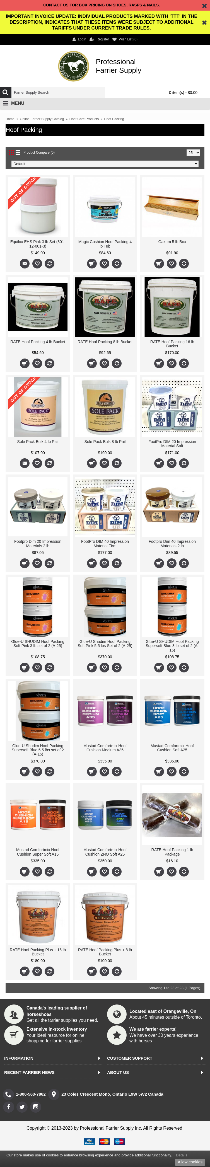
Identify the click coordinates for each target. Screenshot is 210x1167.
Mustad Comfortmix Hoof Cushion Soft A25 (172, 748)
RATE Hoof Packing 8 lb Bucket (105, 342)
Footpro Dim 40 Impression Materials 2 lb (172, 543)
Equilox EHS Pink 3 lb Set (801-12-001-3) (38, 243)
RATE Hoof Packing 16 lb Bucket (172, 344)
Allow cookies (190, 1162)
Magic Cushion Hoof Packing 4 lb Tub (105, 243)
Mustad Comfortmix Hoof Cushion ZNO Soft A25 (105, 852)
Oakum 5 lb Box (172, 241)
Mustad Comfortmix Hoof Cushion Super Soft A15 (37, 852)
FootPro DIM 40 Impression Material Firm (105, 543)
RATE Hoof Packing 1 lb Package (172, 852)
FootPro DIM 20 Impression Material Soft (172, 443)
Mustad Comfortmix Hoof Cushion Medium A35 (105, 748)
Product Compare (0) (39, 152)
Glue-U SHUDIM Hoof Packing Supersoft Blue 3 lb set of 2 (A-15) (172, 645)
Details (181, 1155)
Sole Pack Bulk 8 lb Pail (105, 441)
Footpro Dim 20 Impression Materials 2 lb (37, 543)
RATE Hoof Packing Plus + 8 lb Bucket (105, 952)
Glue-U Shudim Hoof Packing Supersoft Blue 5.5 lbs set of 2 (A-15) (38, 750)
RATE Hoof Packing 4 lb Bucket (37, 342)
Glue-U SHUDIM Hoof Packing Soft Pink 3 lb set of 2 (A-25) (37, 643)
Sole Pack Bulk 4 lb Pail (38, 441)
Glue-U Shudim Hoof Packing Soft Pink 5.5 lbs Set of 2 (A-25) (105, 643)
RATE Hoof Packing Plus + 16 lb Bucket (38, 952)
